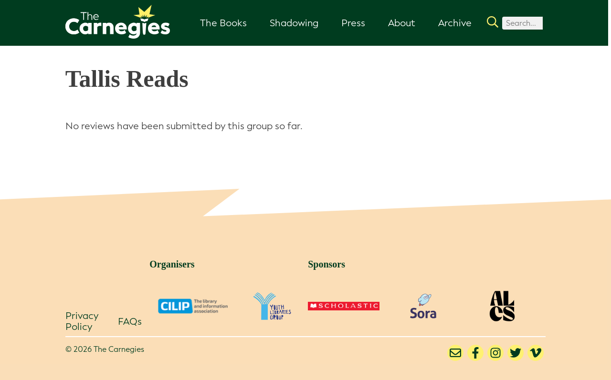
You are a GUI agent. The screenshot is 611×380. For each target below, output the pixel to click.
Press (353, 23)
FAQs (130, 321)
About (401, 23)
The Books (223, 23)
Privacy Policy (81, 321)
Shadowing (294, 23)
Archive (455, 23)
